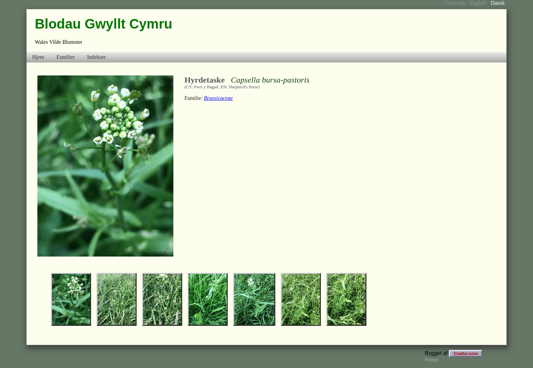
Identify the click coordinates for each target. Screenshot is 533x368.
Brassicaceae (218, 98)
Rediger (432, 359)
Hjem (38, 57)
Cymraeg (455, 3)
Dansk (498, 3)
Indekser (96, 57)
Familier (65, 57)
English (477, 3)
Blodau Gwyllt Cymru (103, 23)
